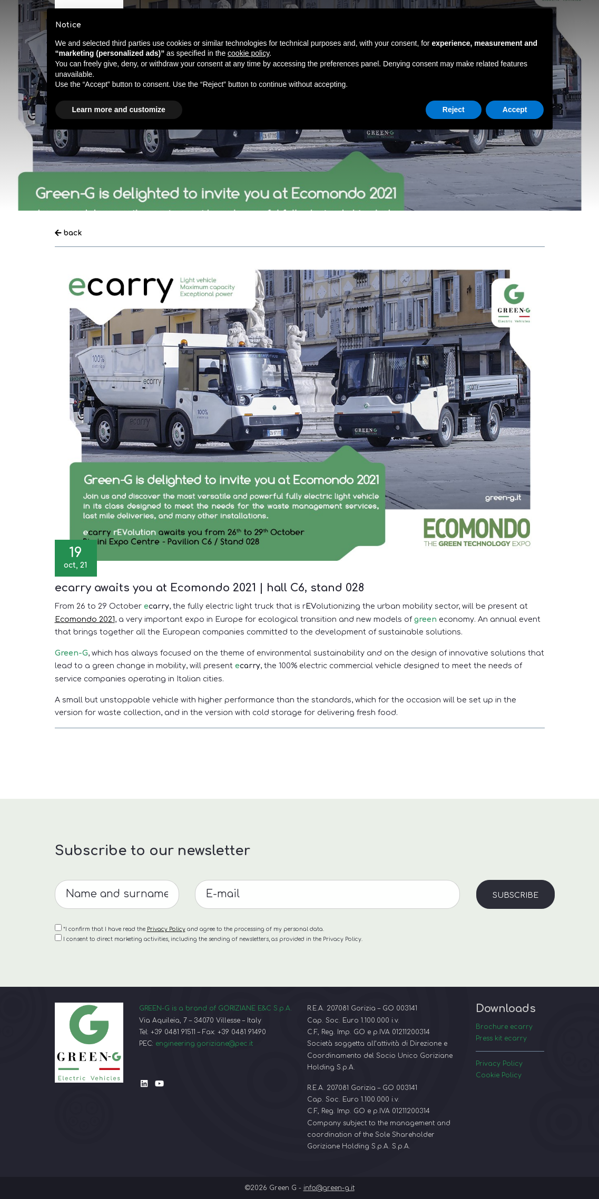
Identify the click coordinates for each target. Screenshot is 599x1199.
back (68, 233)
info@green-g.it (329, 1188)
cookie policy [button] (248, 53)
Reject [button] (454, 109)
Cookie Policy (499, 1075)
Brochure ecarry (504, 1026)
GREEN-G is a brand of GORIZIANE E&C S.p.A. (215, 1008)
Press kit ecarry (501, 1038)
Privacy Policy (499, 1063)
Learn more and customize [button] (118, 109)
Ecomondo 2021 (85, 619)
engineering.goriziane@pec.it (204, 1043)
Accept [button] (515, 109)
